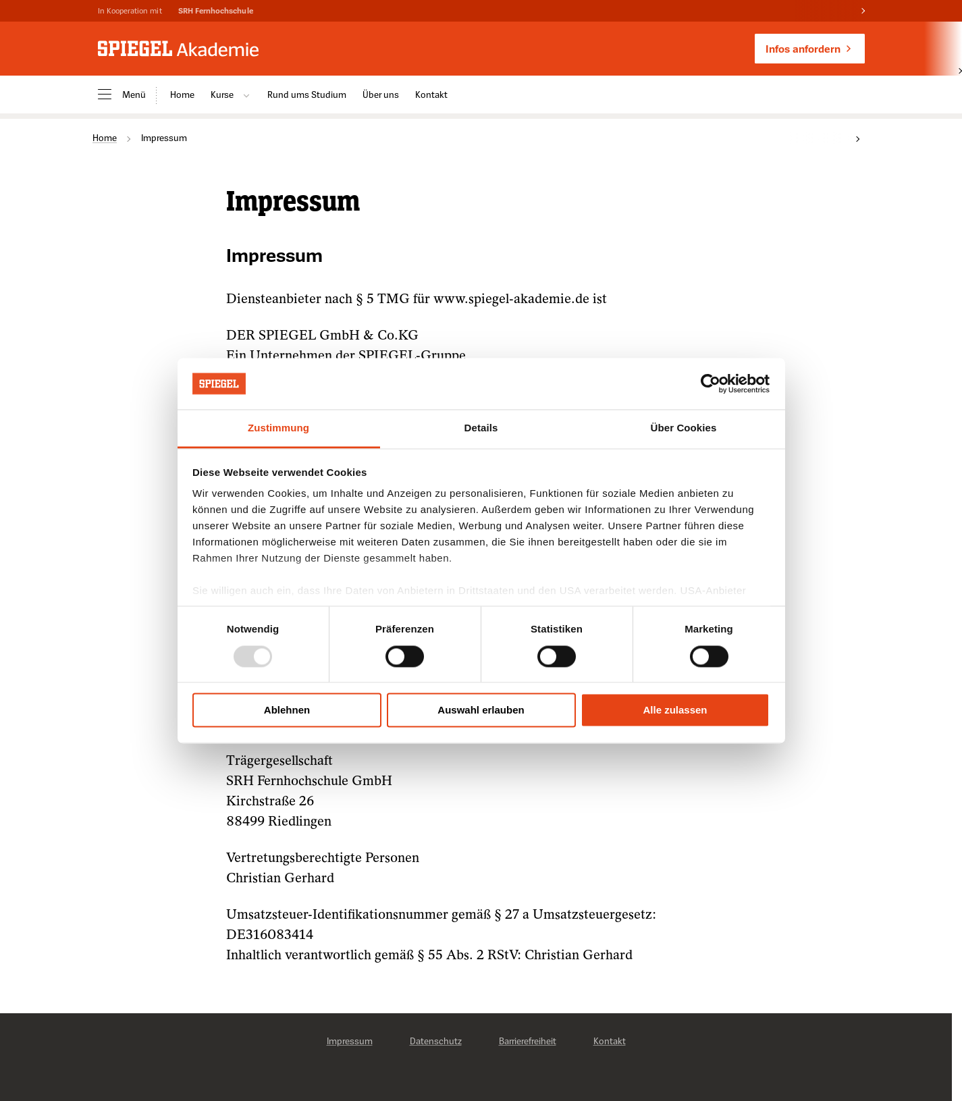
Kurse (231, 94)
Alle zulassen (675, 710)
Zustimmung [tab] (278, 428)
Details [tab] (481, 428)
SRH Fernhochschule (215, 10)
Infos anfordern (810, 48)
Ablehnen (287, 710)
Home (182, 94)
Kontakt (431, 94)
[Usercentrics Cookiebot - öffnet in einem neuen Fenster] (710, 383)
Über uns (381, 94)
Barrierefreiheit (527, 1040)
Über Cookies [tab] (684, 428)
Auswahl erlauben (480, 710)
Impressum (350, 1040)
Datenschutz (436, 1040)
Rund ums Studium (306, 94)
